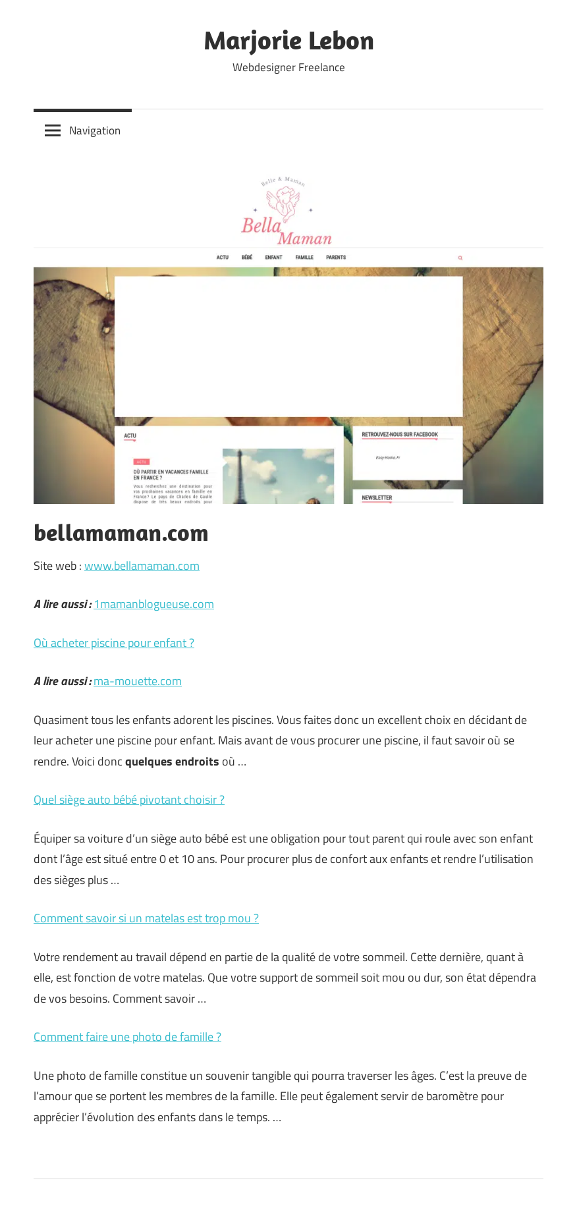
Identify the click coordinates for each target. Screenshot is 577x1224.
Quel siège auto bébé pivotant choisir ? (129, 799)
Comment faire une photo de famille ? (127, 1036)
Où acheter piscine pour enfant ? (114, 643)
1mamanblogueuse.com (154, 604)
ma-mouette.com (138, 681)
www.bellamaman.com (142, 565)
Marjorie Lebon (289, 39)
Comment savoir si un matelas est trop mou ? (146, 918)
